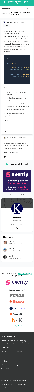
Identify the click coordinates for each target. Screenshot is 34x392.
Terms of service (6, 384)
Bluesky (21, 365)
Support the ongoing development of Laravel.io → (17, 3)
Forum (4, 14)
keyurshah (17, 219)
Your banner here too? (17, 195)
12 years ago (22, 137)
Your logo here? (17, 326)
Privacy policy (21, 384)
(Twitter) (5, 365)
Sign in (8, 164)
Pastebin (4, 355)
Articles (19, 351)
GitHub (5, 368)
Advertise (4, 388)
